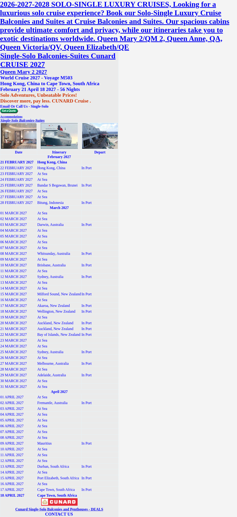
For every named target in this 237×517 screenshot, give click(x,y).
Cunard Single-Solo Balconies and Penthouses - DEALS (59, 509)
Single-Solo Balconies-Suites (22, 120)
